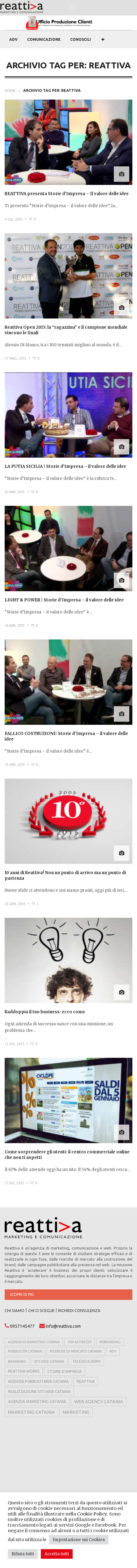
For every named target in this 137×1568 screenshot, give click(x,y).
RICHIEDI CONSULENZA (79, 1310)
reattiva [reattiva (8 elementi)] (86, 1381)
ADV (13, 39)
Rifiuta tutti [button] (22, 1554)
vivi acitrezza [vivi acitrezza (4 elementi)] (80, 1342)
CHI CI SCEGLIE (41, 1310)
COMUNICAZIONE (44, 39)
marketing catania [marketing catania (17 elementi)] (31, 1412)
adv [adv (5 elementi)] (112, 1351)
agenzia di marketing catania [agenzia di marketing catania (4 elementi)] (34, 1342)
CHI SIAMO (14, 1310)
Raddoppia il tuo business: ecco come (45, 1012)
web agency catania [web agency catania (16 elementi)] (98, 1401)
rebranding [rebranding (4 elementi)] (110, 1342)
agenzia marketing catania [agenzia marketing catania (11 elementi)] (37, 1401)
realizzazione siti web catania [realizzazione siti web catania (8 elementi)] (39, 1391)
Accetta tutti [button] (57, 1554)
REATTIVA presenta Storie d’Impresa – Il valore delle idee (67, 193)
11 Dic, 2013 (14, 1044)
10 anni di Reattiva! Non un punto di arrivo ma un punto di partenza (65, 875)
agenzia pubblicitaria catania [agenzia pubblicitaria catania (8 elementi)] (38, 1381)
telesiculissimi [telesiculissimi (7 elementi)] (86, 1361)
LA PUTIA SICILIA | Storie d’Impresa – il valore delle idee (65, 466)
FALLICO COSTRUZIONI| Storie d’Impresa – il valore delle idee (66, 736)
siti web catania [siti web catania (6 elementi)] (49, 1361)
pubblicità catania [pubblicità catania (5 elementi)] (25, 1351)
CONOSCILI (80, 39)
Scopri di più (22, 1294)
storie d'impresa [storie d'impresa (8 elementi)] (64, 1371)
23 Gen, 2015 (15, 904)
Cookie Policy (92, 1514)
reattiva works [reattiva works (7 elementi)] (23, 1371)
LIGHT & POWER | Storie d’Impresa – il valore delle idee (64, 600)
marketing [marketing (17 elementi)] (76, 1412)
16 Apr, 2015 (15, 625)
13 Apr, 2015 (15, 765)
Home (10, 90)
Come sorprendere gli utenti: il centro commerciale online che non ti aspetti (67, 1154)
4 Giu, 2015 (14, 219)
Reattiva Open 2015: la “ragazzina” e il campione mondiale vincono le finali (66, 330)
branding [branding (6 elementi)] (17, 1361)
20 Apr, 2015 (15, 492)
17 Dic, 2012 (14, 1183)
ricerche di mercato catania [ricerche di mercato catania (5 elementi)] (75, 1351)
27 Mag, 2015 (15, 358)
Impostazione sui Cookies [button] (79, 1539)
